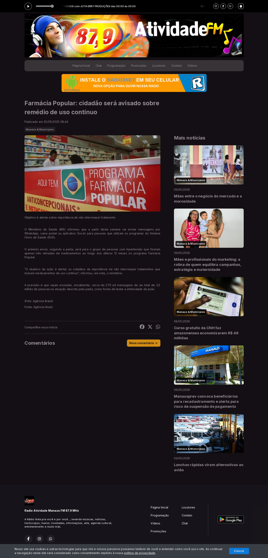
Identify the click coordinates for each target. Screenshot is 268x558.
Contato (176, 65)
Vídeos (192, 65)
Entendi (239, 551)
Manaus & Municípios (40, 129)
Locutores (159, 65)
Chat (99, 65)
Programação (116, 65)
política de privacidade (139, 553)
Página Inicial (81, 65)
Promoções (139, 65)
